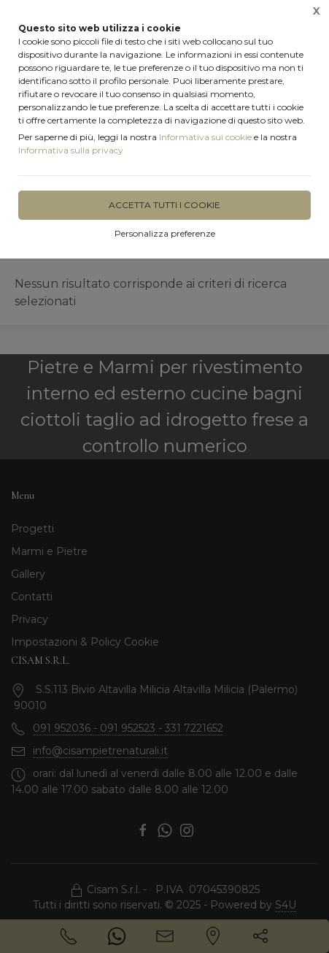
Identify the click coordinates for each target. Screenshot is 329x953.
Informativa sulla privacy (70, 150)
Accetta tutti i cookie (164, 204)
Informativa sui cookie (205, 136)
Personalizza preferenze (165, 233)
